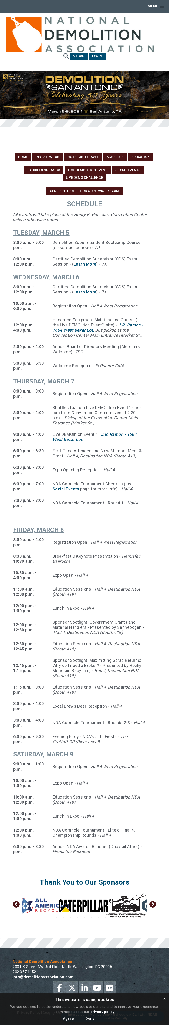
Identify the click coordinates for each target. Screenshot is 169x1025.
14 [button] (119, 917)
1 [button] (29, 917)
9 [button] (84, 917)
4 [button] (49, 917)
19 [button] (81, 924)
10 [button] (91, 917)
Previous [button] (16, 905)
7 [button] (70, 917)
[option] (43, 905)
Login (97, 56)
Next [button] (152, 905)
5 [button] (56, 917)
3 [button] (43, 917)
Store (78, 56)
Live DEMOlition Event (87, 170)
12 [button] (105, 917)
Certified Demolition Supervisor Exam (84, 191)
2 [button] (36, 917)
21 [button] (95, 924)
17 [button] (140, 917)
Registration (48, 157)
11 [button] (98, 917)
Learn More (84, 264)
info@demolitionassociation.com (43, 977)
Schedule (115, 157)
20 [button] (88, 924)
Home (23, 157)
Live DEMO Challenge (84, 178)
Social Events (128, 170)
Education (141, 157)
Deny (89, 1018)
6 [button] (63, 917)
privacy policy (102, 1012)
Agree (68, 1018)
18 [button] (74, 924)
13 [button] (112, 917)
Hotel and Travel (83, 157)
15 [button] (126, 917)
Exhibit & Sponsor (43, 170)
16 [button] (133, 917)
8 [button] (77, 917)
